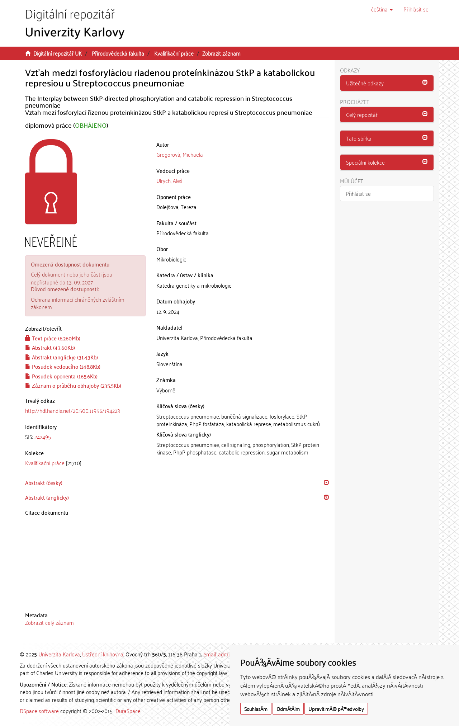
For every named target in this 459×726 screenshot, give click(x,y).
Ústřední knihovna (102, 654)
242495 (42, 437)
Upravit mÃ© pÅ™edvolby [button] (336, 708)
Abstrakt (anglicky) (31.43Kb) (61, 357)
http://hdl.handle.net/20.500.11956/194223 (72, 410)
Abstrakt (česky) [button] (43, 482)
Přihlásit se (358, 193)
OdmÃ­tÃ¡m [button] (288, 708)
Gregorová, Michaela (179, 154)
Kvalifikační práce (174, 53)
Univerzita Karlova (59, 654)
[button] (382, 9)
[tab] (85, 436)
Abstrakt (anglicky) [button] (47, 497)
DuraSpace (128, 711)
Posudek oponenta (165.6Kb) (61, 376)
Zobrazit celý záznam (49, 622)
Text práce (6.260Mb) (52, 338)
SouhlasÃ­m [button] (256, 708)
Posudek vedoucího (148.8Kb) (62, 366)
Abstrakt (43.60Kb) (50, 347)
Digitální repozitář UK (57, 53)
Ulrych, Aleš (169, 180)
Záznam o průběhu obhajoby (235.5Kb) (73, 385)
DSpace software (39, 711)
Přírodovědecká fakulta (118, 53)
